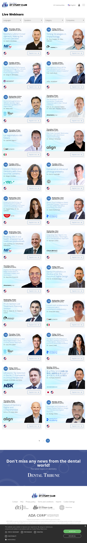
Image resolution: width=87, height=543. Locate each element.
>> (48, 442)
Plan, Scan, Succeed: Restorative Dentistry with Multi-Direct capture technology (56, 136)
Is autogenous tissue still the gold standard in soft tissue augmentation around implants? (57, 70)
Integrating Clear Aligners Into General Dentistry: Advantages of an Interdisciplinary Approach (57, 238)
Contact (15, 503)
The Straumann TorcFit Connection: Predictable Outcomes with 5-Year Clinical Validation (57, 102)
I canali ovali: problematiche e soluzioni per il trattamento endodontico (57, 309)
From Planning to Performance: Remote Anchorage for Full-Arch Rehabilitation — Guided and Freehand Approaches (15, 69)
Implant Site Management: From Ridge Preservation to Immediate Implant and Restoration (13, 274)
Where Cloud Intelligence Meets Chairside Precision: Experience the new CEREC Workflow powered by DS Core (57, 205)
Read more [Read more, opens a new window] (43, 529)
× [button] (85, 526)
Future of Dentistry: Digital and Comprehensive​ (12, 408)
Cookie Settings (69, 503)
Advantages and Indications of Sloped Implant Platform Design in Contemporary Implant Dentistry (57, 410)
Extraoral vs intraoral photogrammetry (57, 170)
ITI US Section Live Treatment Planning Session (13, 307)
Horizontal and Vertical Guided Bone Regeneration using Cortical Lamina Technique (14, 343)
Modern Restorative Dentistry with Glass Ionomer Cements (13, 171)
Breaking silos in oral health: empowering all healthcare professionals (14, 241)
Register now (33, 53)
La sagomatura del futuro (13, 136)
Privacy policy (30, 503)
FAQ (21, 503)
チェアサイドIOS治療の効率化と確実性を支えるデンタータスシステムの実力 (58, 374)
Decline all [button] (72, 536)
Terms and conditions (45, 503)
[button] (13, 532)
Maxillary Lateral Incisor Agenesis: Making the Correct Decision (14, 36)
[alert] (43, 533)
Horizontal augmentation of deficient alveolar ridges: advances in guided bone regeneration (13, 103)
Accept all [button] (72, 531)
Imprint (58, 503)
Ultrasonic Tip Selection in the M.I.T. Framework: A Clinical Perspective (15, 376)
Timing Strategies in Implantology (56, 35)
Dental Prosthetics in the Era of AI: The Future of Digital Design (57, 275)
